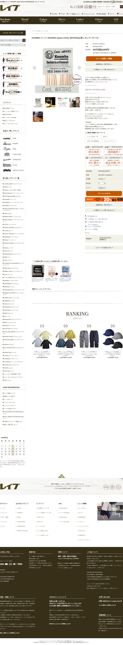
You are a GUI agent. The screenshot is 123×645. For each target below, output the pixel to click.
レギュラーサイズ (109, 141)
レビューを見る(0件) (94, 226)
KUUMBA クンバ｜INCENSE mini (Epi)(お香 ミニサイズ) (52, 280)
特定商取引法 (82, 535)
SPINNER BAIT (21, 526)
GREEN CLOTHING (22, 530)
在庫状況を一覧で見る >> (104, 64)
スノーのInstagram (65, 512)
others (105, 136)
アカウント (81, 521)
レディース (4, 512)
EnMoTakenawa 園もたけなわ (12, 196)
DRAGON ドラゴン (9, 287)
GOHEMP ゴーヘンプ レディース (13, 202)
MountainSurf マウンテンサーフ (13, 319)
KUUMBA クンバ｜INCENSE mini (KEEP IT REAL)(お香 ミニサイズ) (38, 280)
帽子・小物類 (5, 517)
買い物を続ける (92, 216)
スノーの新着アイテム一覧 (44, 512)
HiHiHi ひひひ (8, 213)
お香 (47, 31)
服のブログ (40, 521)
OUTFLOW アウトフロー (11, 328)
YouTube (54, 14)
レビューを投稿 (92, 229)
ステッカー (4, 521)
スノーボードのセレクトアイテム (13, 377)
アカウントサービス (89, 14)
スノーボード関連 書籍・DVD (12, 374)
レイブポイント (8, 399)
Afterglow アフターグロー (11, 280)
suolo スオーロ (8, 260)
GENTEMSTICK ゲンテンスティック (14, 290)
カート (121, 14)
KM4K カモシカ (8, 313)
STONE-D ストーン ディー (11, 355)
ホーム (33, 31)
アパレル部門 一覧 (92, 136)
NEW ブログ (41, 517)
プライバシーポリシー (84, 539)
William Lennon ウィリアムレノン (13, 271)
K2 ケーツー (7, 316)
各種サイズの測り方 (9, 396)
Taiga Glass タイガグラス (11, 268)
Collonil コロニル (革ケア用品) (12, 190)
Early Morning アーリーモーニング (13, 193)
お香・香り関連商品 (93, 141)
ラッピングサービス (9, 402)
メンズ (3, 508)
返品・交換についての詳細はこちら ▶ (9, 632)
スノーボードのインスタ (11, 123)
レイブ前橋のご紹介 (43, 530)
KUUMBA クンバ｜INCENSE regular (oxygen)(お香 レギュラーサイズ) (65, 280)
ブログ (63, 14)
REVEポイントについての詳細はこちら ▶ (60, 623)
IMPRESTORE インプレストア (12, 216)
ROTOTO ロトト (8, 251)
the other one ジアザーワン (11, 365)
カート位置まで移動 (104, 59)
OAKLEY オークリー (9, 325)
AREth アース (8, 187)
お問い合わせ (82, 530)
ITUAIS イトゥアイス (10, 224)
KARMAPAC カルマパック (11, 307)
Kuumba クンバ (40, 31)
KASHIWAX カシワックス (11, 310)
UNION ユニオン (8, 368)
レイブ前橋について (74, 14)
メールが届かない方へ (10, 408)
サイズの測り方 (93, 224)
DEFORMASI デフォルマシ (11, 283)
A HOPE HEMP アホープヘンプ (13, 184)
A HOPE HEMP (21, 521)
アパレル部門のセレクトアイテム (13, 277)
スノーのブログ (41, 526)
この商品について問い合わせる (97, 219)
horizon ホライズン (9, 304)
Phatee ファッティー (10, 240)
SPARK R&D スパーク (10, 352)
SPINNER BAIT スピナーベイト (13, 254)
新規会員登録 (102, 14)
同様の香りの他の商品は (95, 89)
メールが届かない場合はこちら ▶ (107, 605)
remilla (19, 508)
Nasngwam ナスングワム (11, 237)
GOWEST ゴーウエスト (10, 205)
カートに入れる (104, 193)
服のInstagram (63, 508)
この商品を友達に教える (95, 222)
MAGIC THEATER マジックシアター (14, 233)
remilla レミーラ (8, 248)
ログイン (112, 14)
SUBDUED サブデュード (11, 358)
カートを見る (82, 508)
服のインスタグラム (9, 120)
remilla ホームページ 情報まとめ (13, 421)
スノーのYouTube (64, 521)
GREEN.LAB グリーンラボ (11, 298)
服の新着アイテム (9, 108)
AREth (19, 517)
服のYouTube (7, 114)
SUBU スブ (7, 257)
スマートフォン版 (18, 33)
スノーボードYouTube (10, 117)
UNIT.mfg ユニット (9, 371)
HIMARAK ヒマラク (9, 301)
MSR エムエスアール (10, 322)
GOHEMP (19, 512)
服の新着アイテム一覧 (43, 508)
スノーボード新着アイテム (11, 111)
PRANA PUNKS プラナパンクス (13, 336)
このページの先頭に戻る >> (104, 247)
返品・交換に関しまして (11, 424)
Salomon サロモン (9, 344)
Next (79, 67)
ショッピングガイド (9, 405)
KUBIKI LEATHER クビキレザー (13, 227)
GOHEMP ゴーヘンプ (10, 199)
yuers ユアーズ (8, 274)
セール (3, 526)
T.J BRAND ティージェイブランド (13, 362)
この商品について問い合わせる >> (104, 69)
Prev (34, 67)
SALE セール (7, 380)
